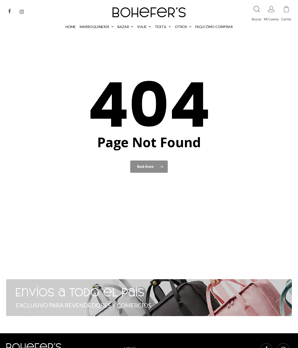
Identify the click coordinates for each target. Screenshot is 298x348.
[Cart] (286, 11)
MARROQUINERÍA (137, 345)
